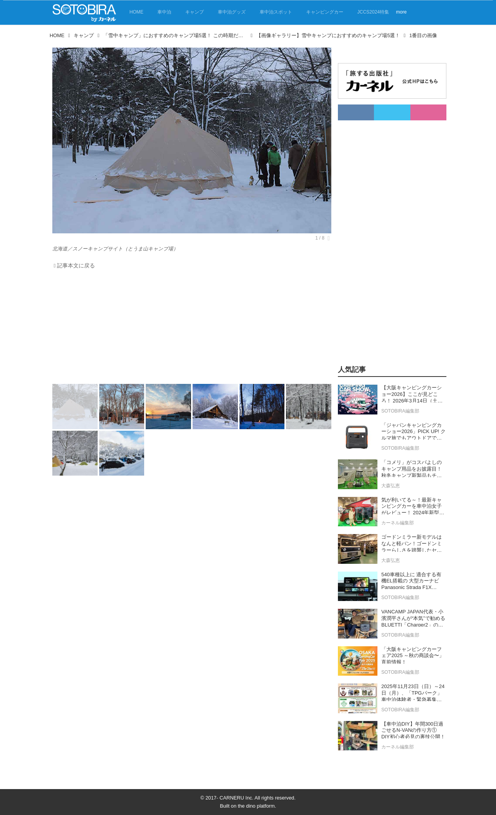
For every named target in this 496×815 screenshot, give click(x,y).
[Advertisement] (191, 328)
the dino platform (256, 806)
